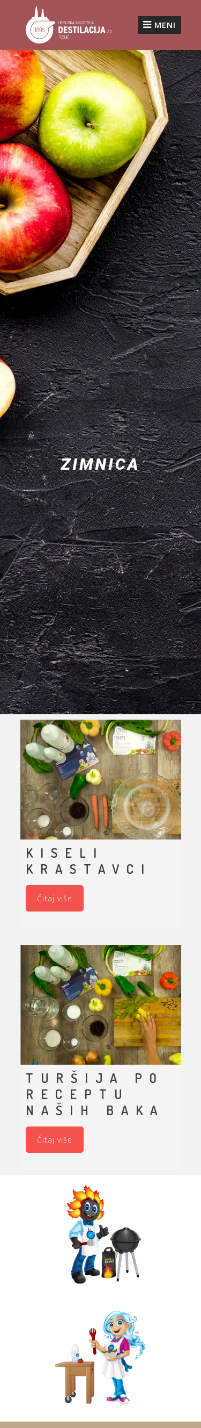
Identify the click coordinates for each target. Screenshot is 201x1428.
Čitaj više (54, 898)
